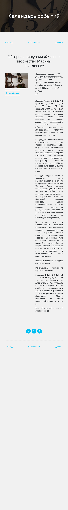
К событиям (35, 42)
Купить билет (12, 93)
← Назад (9, 42)
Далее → (59, 42)
